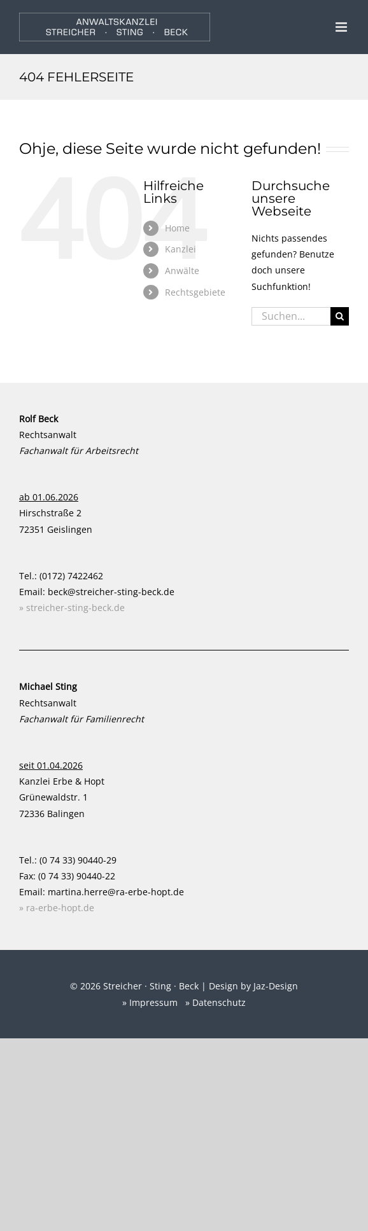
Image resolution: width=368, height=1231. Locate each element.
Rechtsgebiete (195, 292)
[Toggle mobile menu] (342, 27)
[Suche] (339, 316)
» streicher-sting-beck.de (72, 608)
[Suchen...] (290, 316)
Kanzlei (180, 249)
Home (177, 228)
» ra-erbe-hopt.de (56, 908)
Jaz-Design (275, 986)
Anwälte (182, 271)
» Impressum (150, 1002)
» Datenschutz (215, 1002)
